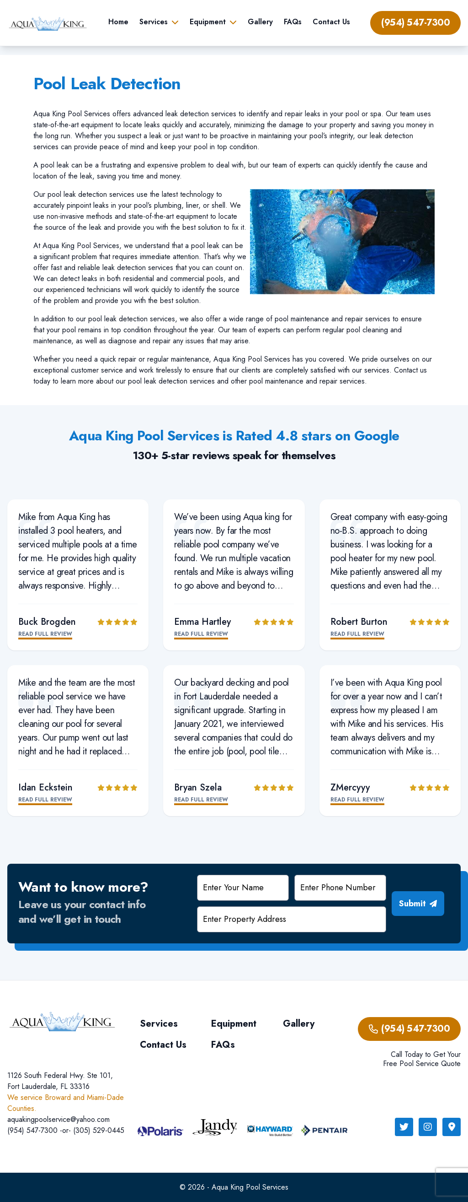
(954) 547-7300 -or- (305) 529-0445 (65, 1130)
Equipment (208, 21)
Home (118, 21)
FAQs (293, 21)
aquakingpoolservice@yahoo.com (58, 1119)
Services (153, 21)
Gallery (260, 21)
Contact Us (331, 21)
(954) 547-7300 (415, 22)
